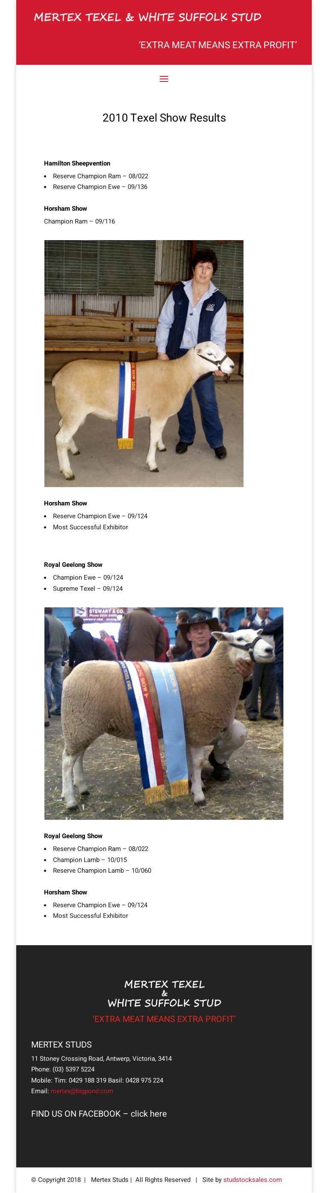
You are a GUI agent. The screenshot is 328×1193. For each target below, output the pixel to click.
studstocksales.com (252, 1179)
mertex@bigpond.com (82, 1091)
